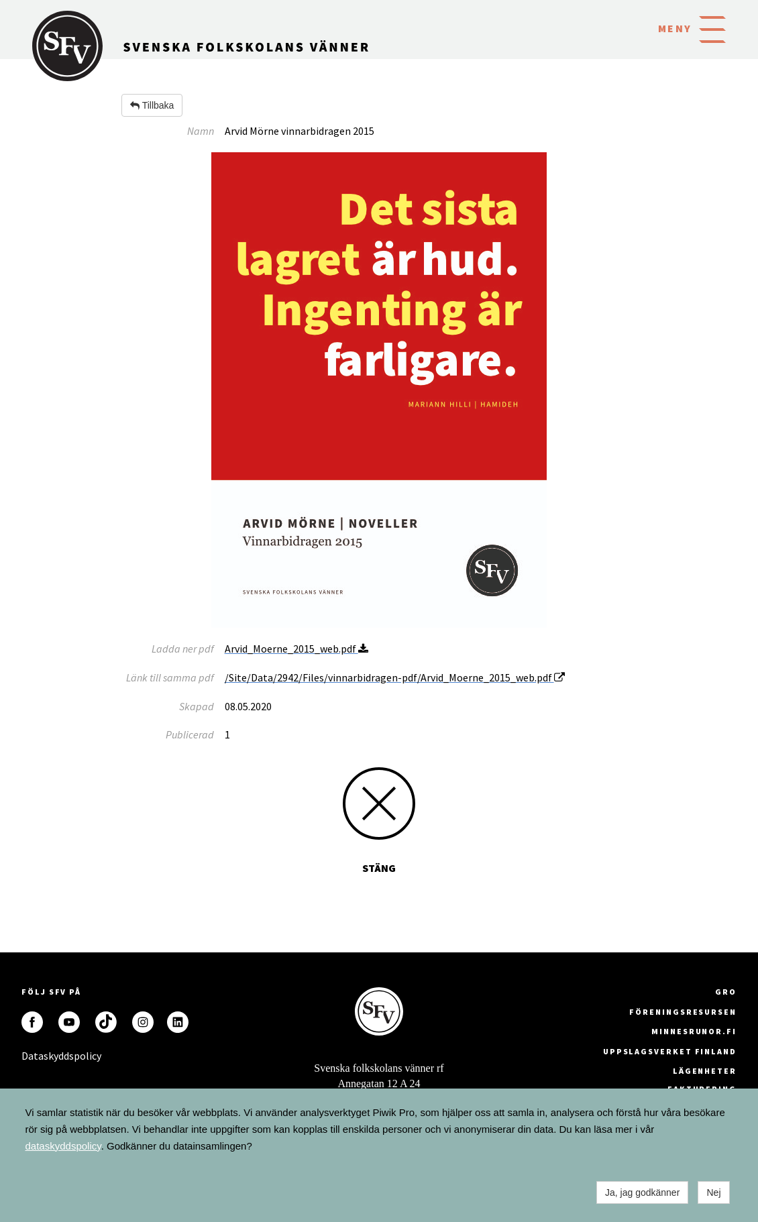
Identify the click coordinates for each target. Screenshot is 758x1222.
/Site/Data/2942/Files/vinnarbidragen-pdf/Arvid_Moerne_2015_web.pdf (395, 677)
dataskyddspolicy (63, 1146)
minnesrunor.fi (694, 1031)
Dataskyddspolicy (32, 1055)
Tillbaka (152, 105)
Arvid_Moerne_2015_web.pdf (296, 648)
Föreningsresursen (683, 1012)
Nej (713, 1192)
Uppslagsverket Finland (670, 1051)
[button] (712, 28)
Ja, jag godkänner (642, 1192)
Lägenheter (705, 1071)
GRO (726, 992)
